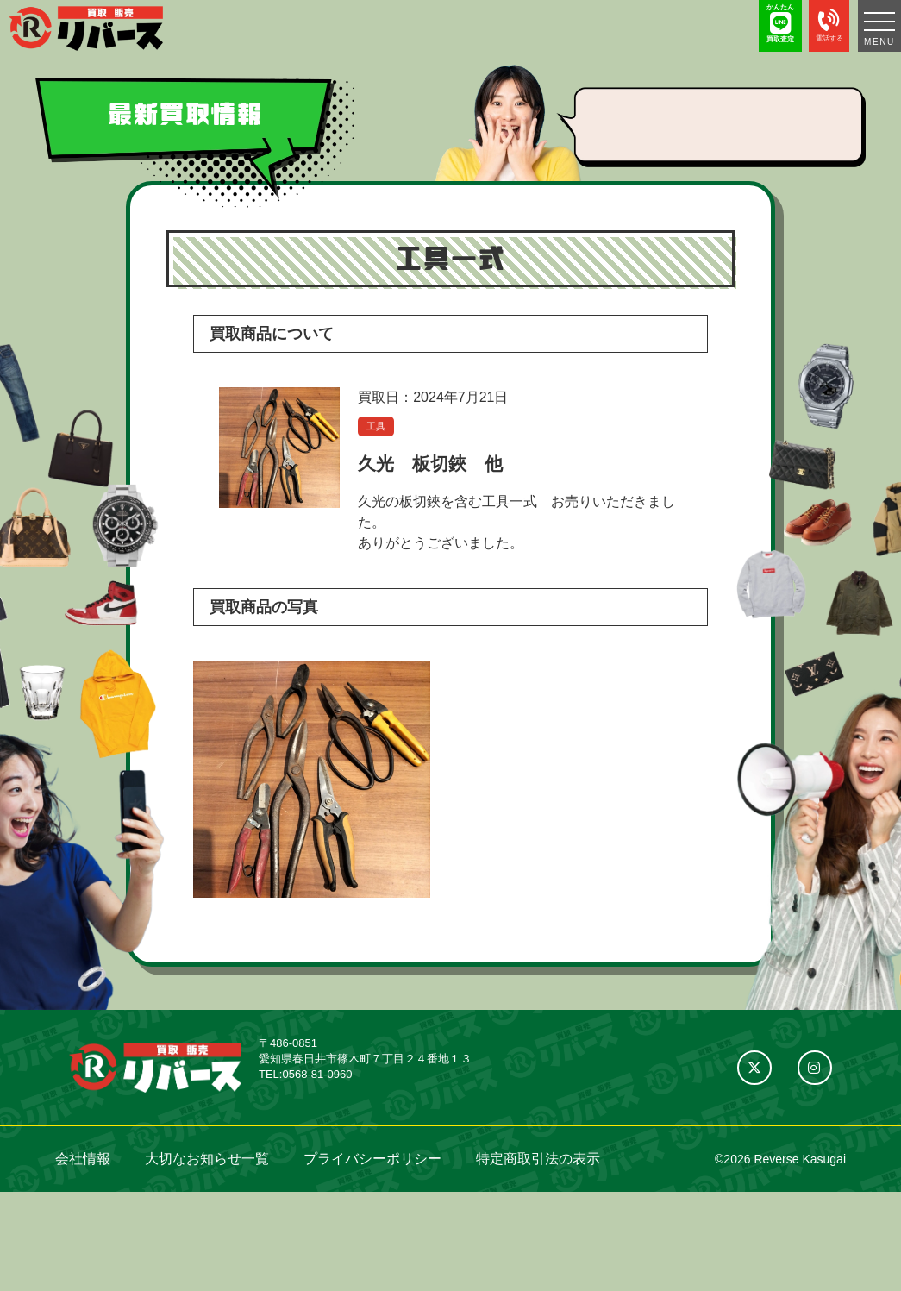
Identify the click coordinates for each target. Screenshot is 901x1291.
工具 (375, 426)
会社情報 (82, 1158)
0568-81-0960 (317, 1074)
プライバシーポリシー (372, 1158)
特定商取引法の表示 (538, 1158)
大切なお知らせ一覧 (207, 1158)
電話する (829, 22)
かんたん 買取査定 (780, 23)
